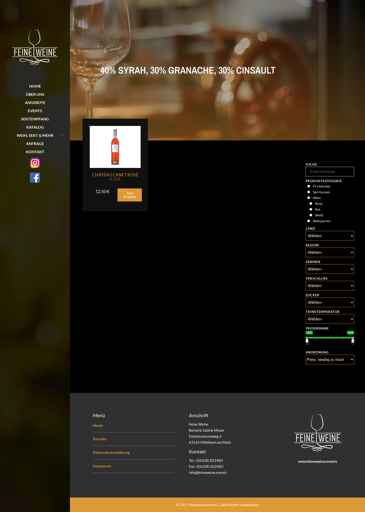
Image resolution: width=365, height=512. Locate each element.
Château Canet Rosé (115, 177)
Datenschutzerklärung (111, 452)
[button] (129, 194)
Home (98, 425)
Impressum (102, 466)
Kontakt (99, 439)
